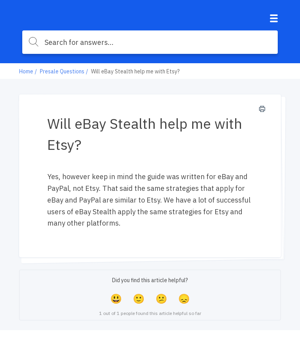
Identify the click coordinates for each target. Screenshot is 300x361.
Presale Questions (62, 71)
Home (26, 71)
